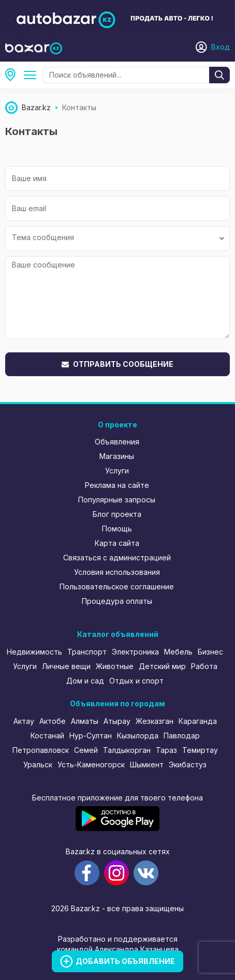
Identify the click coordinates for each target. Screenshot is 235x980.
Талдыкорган (127, 750)
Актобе (52, 721)
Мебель (178, 651)
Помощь (117, 528)
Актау (23, 721)
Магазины (116, 456)
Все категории (32, 75)
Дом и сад (85, 680)
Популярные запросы (116, 499)
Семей (86, 750)
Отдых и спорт (136, 680)
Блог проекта (117, 514)
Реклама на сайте (117, 485)
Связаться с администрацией (117, 557)
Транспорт (87, 651)
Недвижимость (34, 651)
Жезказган (154, 721)
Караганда (198, 721)
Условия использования (117, 572)
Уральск (37, 764)
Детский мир (162, 666)
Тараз (166, 750)
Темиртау (200, 750)
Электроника (135, 651)
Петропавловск (40, 750)
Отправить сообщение (117, 364)
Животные (115, 666)
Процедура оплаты (117, 601)
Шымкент (147, 764)
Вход (220, 46)
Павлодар (182, 735)
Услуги (117, 470)
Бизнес (210, 651)
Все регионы (13, 75)
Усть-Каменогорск (91, 764)
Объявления (117, 441)
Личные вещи (66, 666)
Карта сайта (117, 543)
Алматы (84, 721)
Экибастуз (188, 764)
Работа (204, 666)
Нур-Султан (90, 735)
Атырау (117, 721)
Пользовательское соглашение (117, 586)
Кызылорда (137, 735)
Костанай (47, 735)
